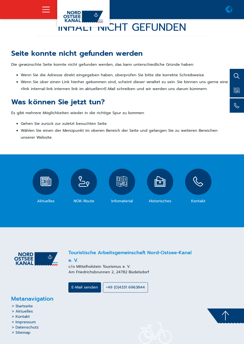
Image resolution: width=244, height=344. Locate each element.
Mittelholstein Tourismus (98, 266)
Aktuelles (24, 311)
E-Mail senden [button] (84, 287)
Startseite (24, 306)
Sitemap (22, 332)
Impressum (25, 322)
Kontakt (22, 316)
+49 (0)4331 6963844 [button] (125, 287)
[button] (229, 9)
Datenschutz (27, 327)
